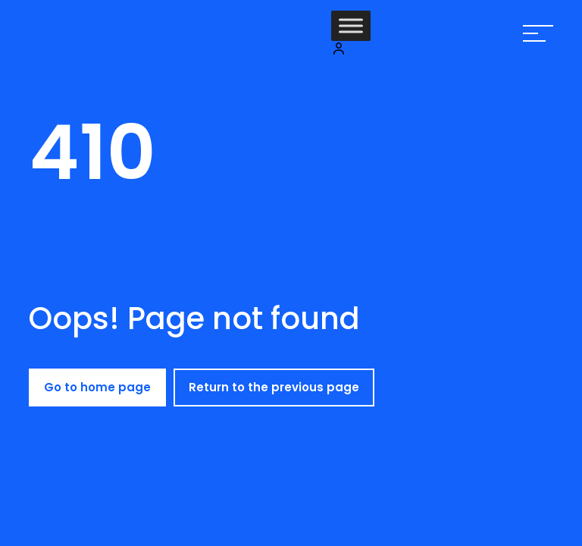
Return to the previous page (274, 387)
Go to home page (97, 387)
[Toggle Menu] (351, 25)
